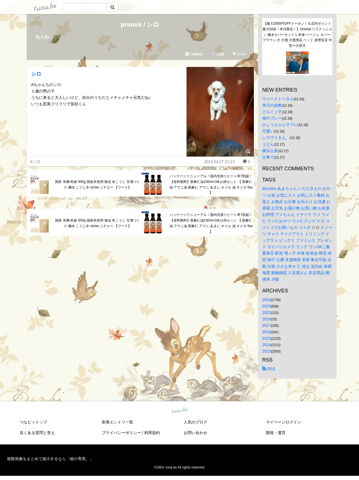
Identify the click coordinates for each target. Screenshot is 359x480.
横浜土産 (270, 150)
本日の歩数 (272, 105)
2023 (266, 306)
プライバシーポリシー (121, 432)
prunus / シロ (140, 24)
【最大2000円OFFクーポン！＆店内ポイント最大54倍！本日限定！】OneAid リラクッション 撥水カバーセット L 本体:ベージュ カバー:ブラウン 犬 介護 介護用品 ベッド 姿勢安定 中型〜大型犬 (297, 35)
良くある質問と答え (37, 432)
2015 (266, 338)
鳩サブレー (272, 118)
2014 (266, 344)
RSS (268, 369)
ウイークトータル (278, 99)
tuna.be (179, 411)
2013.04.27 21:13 (219, 161)
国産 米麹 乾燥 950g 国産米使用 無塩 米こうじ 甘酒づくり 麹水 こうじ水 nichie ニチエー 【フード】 (97, 184)
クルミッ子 (272, 111)
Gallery (194, 54)
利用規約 (152, 432)
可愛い (268, 131)
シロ (36, 74)
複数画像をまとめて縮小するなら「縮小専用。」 (50, 458)
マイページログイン (283, 422)
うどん (268, 144)
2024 (266, 299)
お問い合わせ (195, 432)
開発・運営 (276, 432)
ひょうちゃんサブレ (280, 124)
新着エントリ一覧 (117, 422)
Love (218, 54)
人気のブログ (195, 422)
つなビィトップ (33, 422)
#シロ (35, 161)
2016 (266, 332)
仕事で (268, 157)
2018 (266, 319)
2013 (266, 351)
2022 (266, 312)
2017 (266, 325)
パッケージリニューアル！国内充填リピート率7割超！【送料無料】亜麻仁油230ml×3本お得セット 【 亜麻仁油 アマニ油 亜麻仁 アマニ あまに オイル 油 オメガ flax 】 (211, 184)
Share (239, 54)
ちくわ (42, 36)
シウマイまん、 (276, 137)
